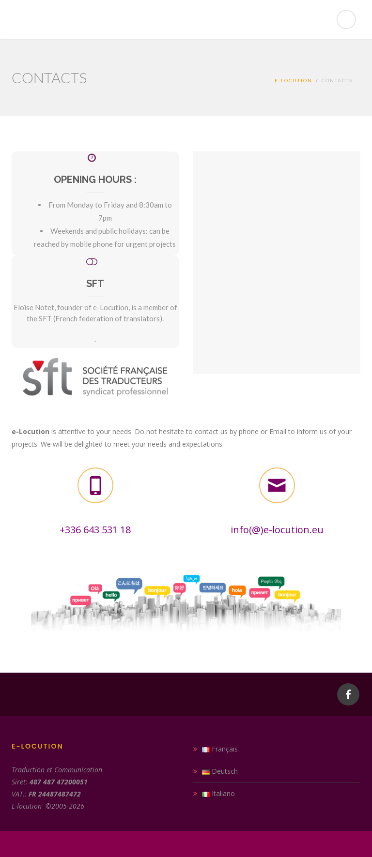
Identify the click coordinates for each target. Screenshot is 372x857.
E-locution (293, 80)
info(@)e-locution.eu (277, 529)
